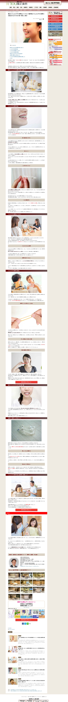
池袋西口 (25, 7)
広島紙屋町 (56, 7)
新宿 (18, 7)
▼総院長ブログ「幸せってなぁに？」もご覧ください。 (29, 566)
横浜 (40, 7)
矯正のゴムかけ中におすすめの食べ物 (16, 53)
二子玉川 (36, 7)
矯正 (12, 629)
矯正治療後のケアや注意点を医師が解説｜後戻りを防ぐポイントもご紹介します (23, 689)
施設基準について (44, 696)
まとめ (11, 58)
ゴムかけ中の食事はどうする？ (15, 50)
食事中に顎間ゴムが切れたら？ (15, 55)
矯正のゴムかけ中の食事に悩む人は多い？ (17, 47)
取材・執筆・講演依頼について (32, 696)
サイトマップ (39, 696)
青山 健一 (40, 19)
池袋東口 (31, 7)
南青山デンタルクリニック (55, 35)
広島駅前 (50, 7)
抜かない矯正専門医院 (53, 3)
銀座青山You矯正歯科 (34, 699)
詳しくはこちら (26, 607)
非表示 (14, 45)
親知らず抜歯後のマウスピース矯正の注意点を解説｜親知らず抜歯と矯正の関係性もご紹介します (26, 690)
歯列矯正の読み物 (58, 13)
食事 (13, 629)
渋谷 (21, 7)
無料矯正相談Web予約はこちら (26, 509)
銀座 (11, 7)
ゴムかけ (10, 629)
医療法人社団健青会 (55, 33)
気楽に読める (57, 12)
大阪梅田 (45, 7)
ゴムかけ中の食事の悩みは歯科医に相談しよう (17, 56)
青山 (14, 7)
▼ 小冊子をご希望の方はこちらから (55, 51)
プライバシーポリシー (24, 696)
